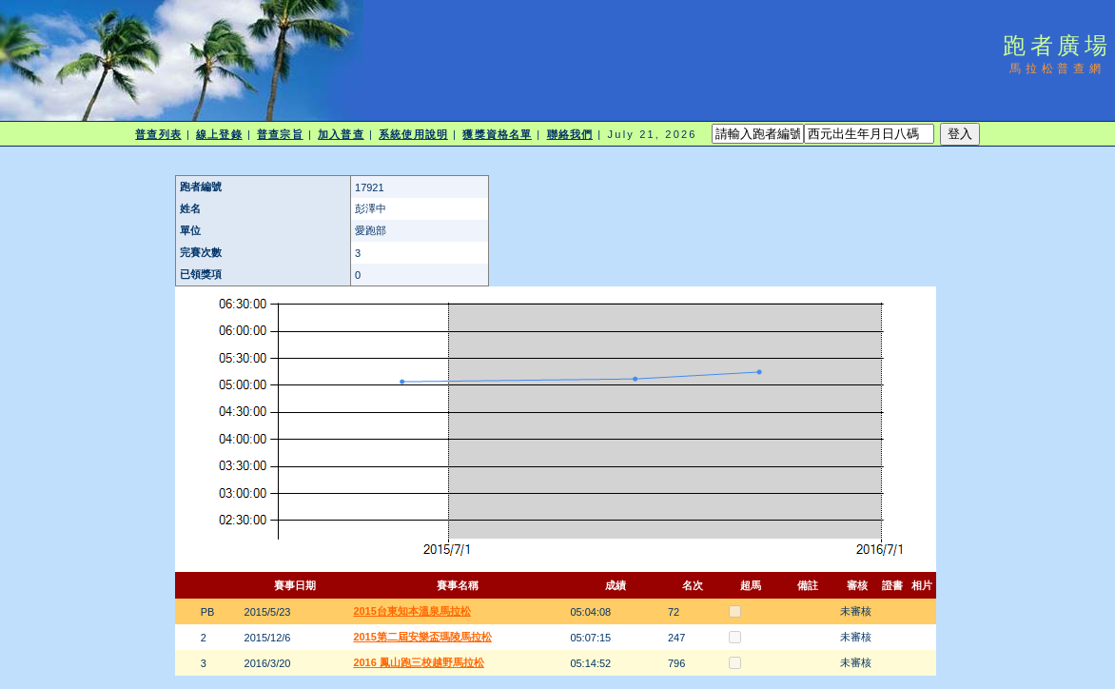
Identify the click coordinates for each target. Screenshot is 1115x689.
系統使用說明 (413, 134)
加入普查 (340, 134)
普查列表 (158, 134)
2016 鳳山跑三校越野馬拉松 (418, 662)
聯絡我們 (570, 134)
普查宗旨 (280, 134)
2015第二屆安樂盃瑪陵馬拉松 (422, 636)
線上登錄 (219, 134)
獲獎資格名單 (497, 134)
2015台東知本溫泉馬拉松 (411, 611)
